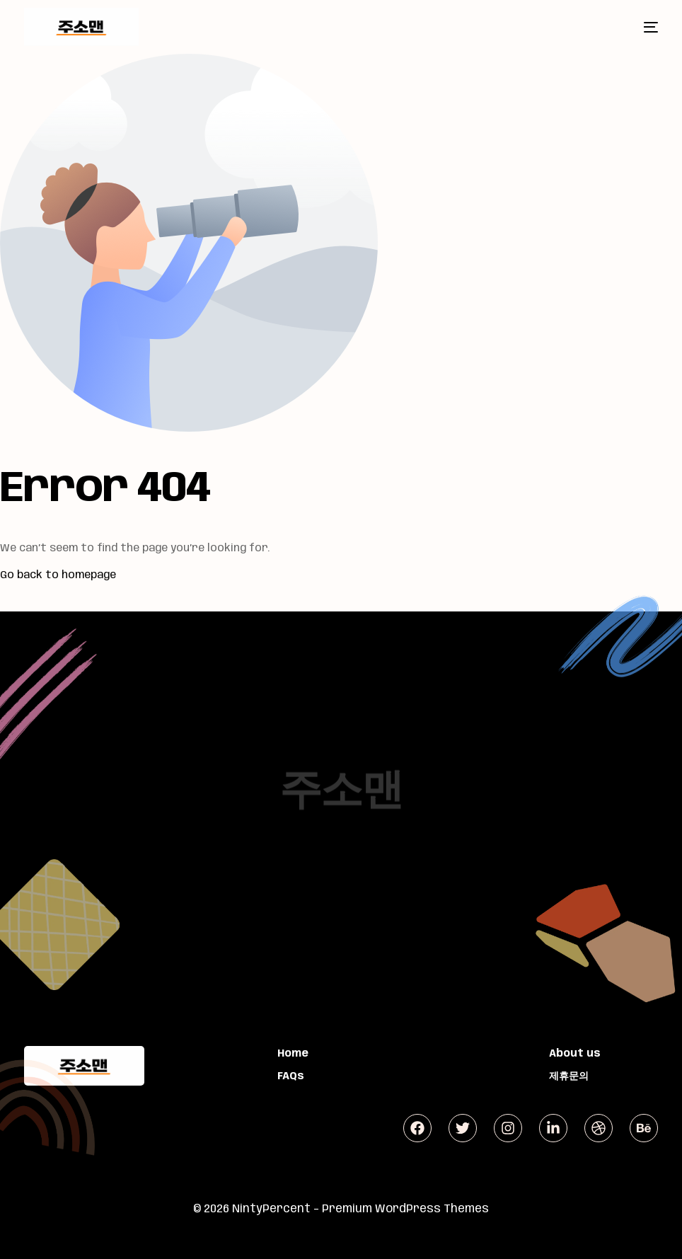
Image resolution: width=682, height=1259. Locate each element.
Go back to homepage (58, 575)
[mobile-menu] (639, 27)
